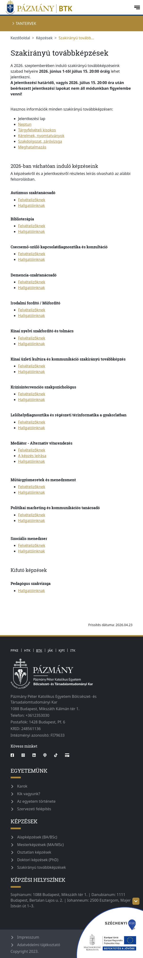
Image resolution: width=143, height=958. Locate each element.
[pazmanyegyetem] (66, 7)
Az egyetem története (36, 801)
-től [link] (61, 71)
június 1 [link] (57, 71)
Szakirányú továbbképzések (41, 867)
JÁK (50, 650)
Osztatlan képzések (34, 852)
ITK (72, 650)
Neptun (25, 124)
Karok (22, 786)
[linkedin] (34, 755)
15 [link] (92, 82)
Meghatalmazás (32, 147)
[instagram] (23, 755)
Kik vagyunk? (28, 793)
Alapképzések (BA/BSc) (37, 837)
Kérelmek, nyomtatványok (41, 135)
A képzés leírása (32, 455)
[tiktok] (55, 755)
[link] (91, 71)
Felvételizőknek (31, 199)
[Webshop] (67, 755)
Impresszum (28, 937)
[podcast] (44, 755)
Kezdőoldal (20, 37)
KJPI (62, 650)
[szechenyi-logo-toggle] (135, 901)
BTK (39, 650)
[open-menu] (137, 7)
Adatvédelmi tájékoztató (38, 944)
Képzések (44, 37)
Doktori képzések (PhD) (37, 859)
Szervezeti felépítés (34, 808)
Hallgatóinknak (31, 205)
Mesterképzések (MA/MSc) (40, 844)
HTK (27, 650)
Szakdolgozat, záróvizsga (40, 141)
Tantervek (26, 23)
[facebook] (14, 755)
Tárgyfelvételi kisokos (37, 130)
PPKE (14, 650)
